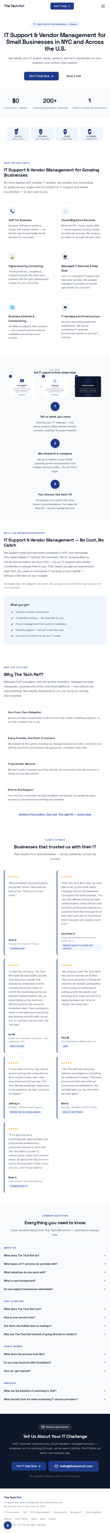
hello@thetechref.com (74, 1466)
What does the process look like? (55, 1354)
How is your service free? (55, 1317)
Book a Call (74, 76)
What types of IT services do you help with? (55, 1263)
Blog (42, 1518)
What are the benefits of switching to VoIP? (55, 1390)
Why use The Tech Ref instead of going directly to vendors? (55, 1334)
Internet (8, 1518)
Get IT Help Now (41, 76)
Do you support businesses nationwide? (55, 1289)
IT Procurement (11, 1512)
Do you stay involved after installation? (55, 1362)
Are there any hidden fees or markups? (55, 1325)
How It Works (21, 1518)
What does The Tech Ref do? (55, 1255)
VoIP (25, 1512)
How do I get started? (55, 1371)
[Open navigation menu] (103, 6)
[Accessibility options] (8, 1525)
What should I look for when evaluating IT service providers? (55, 1399)
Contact (52, 1518)
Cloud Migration (93, 1512)
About (34, 1518)
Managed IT (76, 1512)
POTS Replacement (40, 1512)
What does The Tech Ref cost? (55, 1309)
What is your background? (55, 1280)
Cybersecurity (60, 1512)
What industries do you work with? (55, 1272)
